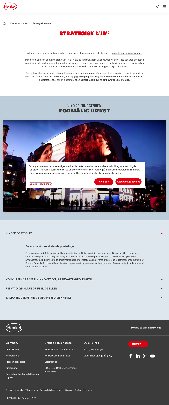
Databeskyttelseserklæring (51, 390)
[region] (85, 175)
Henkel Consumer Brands (57, 356)
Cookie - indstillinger (83, 390)
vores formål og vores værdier (127, 53)
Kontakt (136, 344)
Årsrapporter (12, 368)
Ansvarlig (19, 390)
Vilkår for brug (32, 390)
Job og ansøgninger (93, 349)
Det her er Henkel (19, 23)
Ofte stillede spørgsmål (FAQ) (98, 356)
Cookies (68, 390)
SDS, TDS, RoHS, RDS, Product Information (61, 370)
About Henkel (12, 349)
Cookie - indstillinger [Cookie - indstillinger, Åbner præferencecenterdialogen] (40, 184)
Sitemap (9, 390)
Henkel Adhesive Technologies (60, 349)
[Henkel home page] (4, 24)
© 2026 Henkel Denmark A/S (21, 398)
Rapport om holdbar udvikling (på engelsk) (22, 376)
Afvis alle (104, 182)
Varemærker (51, 362)
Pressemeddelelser (15, 362)
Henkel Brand (12, 356)
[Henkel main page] (10, 6)
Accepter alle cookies (128, 182)
